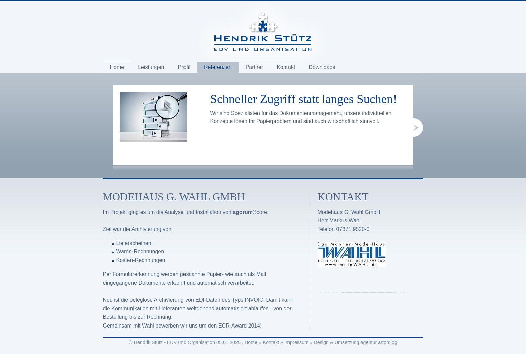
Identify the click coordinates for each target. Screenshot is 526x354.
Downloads (322, 67)
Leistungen (151, 67)
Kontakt (286, 67)
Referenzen (218, 67)
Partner (254, 67)
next (418, 127)
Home (117, 67)
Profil (184, 67)
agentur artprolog (378, 342)
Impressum (296, 342)
